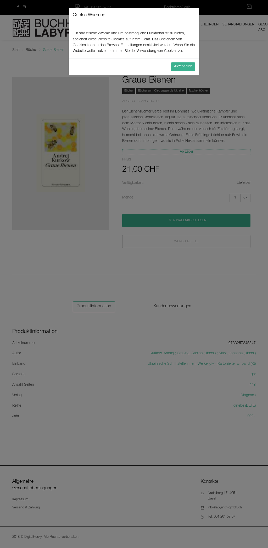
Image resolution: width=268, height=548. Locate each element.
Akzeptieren (183, 66)
